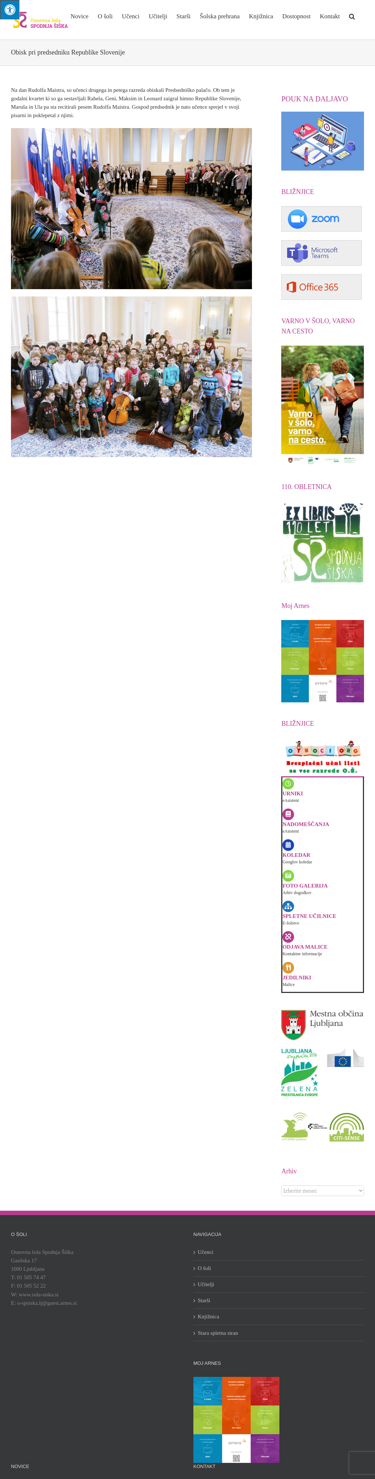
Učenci (205, 1252)
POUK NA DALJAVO (314, 99)
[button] (352, 15)
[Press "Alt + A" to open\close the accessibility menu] (9, 9)
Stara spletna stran (218, 1333)
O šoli (204, 1268)
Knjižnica (208, 1316)
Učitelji (206, 1284)
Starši (204, 1300)
